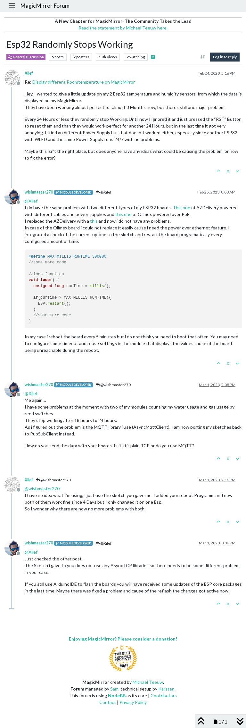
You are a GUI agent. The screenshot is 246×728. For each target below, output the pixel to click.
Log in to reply (225, 56)
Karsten (166, 688)
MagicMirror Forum (45, 5)
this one (123, 214)
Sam (114, 688)
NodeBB (117, 695)
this (94, 221)
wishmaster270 (39, 192)
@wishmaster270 (113, 384)
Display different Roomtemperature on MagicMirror (83, 82)
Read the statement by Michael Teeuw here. (123, 27)
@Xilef (103, 192)
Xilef (29, 73)
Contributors (164, 695)
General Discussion (26, 57)
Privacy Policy (133, 702)
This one (181, 207)
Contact (107, 702)
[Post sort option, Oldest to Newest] (203, 57)
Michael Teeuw (148, 682)
